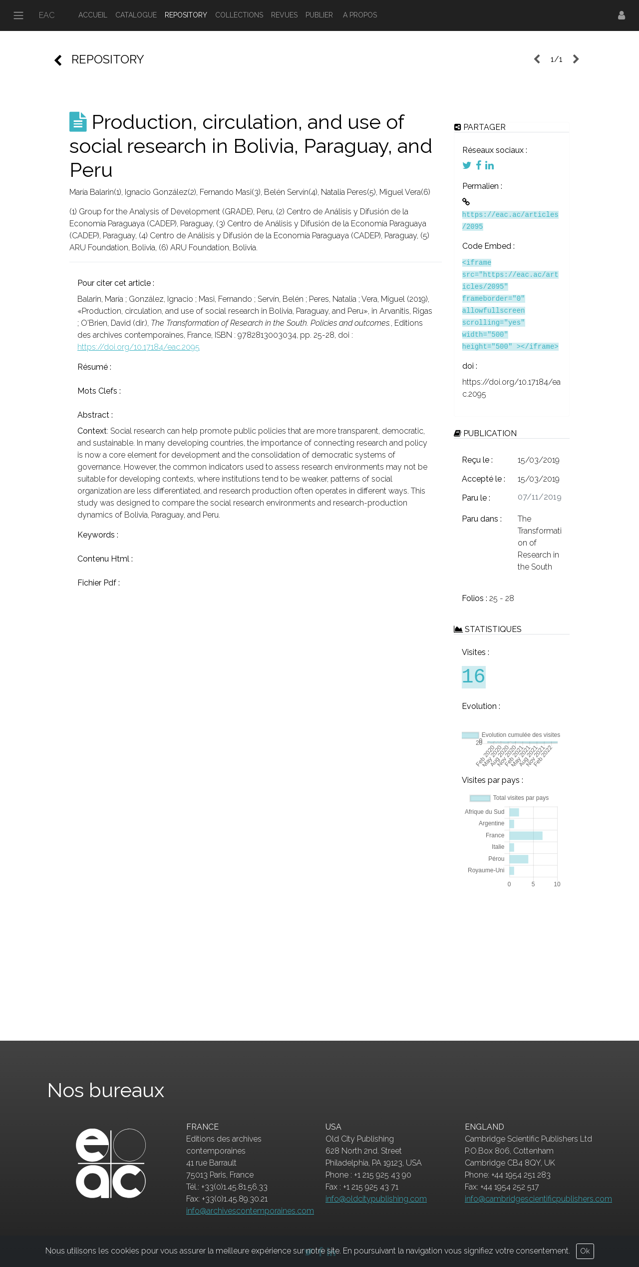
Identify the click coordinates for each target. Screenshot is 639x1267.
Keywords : (97, 535)
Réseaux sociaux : (494, 150)
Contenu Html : (105, 559)
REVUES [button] (284, 15)
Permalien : (482, 186)
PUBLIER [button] (319, 15)
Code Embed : (488, 246)
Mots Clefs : (99, 391)
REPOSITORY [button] (186, 15)
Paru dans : (482, 519)
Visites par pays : (492, 780)
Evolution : (481, 706)
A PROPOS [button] (360, 15)
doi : (469, 366)
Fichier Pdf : (98, 583)
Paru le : (476, 498)
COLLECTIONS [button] (239, 15)
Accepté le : (483, 479)
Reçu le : (477, 460)
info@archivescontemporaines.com (250, 1211)
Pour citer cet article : (115, 283)
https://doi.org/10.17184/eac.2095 (138, 347)
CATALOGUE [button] (136, 15)
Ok (585, 1251)
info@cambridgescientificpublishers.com (538, 1199)
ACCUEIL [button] (92, 15)
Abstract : (95, 415)
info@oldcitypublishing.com (376, 1199)
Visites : (475, 652)
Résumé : (94, 367)
